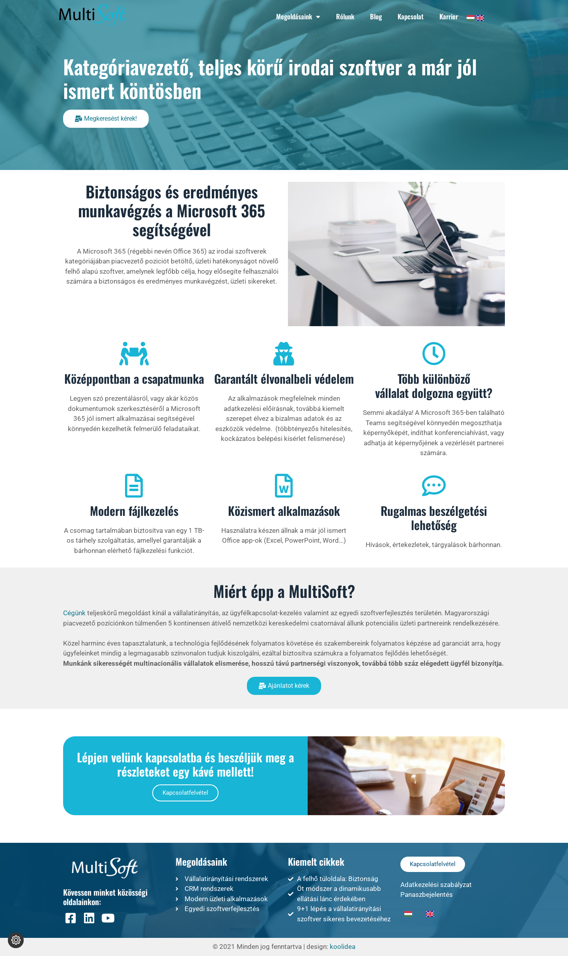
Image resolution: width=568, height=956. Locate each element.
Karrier (448, 16)
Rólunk (345, 16)
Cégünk (74, 613)
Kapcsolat (411, 16)
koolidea (342, 946)
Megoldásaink (298, 16)
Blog (376, 16)
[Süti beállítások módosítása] (16, 940)
